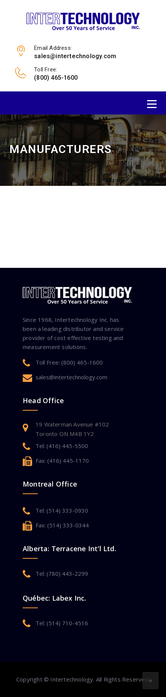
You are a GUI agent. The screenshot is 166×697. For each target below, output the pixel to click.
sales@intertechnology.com (71, 377)
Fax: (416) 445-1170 (62, 460)
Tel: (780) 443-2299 (62, 573)
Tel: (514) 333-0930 (62, 510)
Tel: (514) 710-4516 (62, 623)
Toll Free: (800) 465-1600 (69, 362)
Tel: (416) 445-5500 (62, 446)
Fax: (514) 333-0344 (62, 525)
